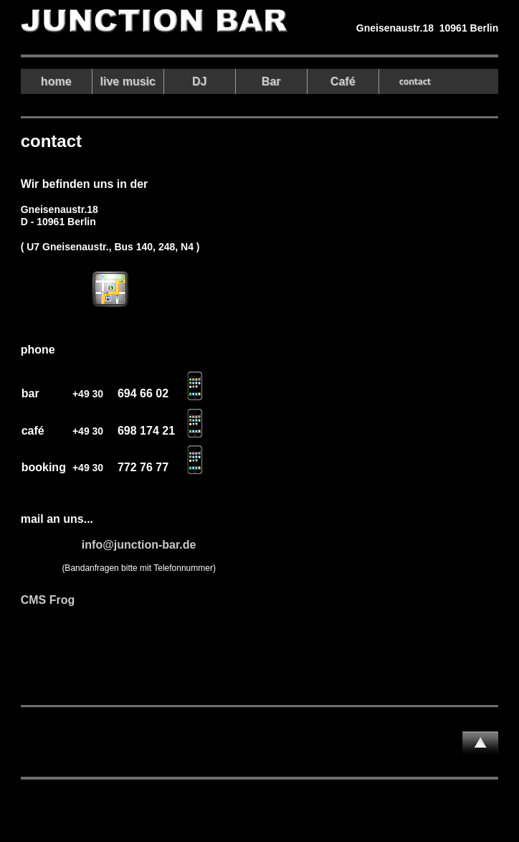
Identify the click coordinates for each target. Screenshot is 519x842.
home (56, 81)
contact (415, 81)
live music (128, 81)
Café (343, 81)
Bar (271, 81)
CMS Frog (48, 600)
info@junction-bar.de (139, 545)
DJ (199, 81)
